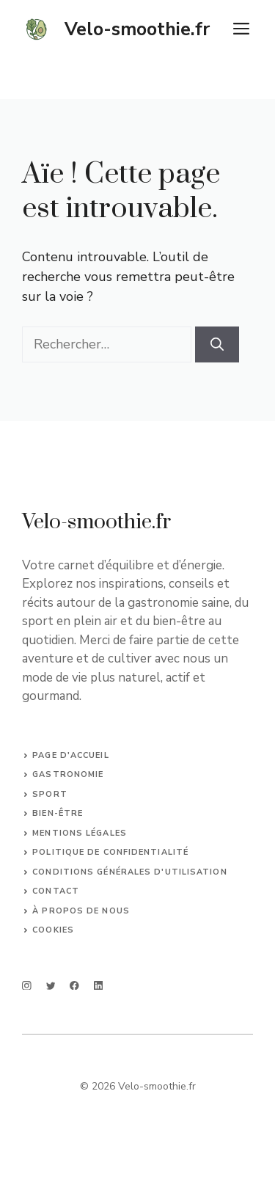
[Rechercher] (217, 344)
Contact (55, 891)
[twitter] (51, 986)
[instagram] (27, 986)
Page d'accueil (70, 755)
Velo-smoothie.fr (137, 29)
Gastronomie (67, 774)
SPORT (49, 794)
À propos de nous (81, 910)
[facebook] (74, 986)
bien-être (57, 813)
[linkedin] (98, 986)
